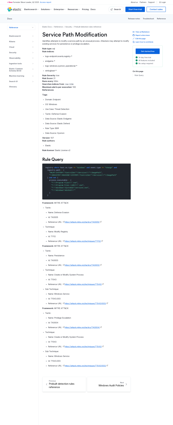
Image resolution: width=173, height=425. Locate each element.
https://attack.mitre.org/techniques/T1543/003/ (85, 303)
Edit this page (139, 38)
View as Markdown (141, 32)
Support (151, 2)
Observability (14, 58)
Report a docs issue (141, 35)
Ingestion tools (15, 64)
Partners (143, 2)
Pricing (85, 9)
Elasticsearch (15, 36)
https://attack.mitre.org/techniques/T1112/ (83, 241)
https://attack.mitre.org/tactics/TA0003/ (82, 265)
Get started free (147, 51)
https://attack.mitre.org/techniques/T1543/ (83, 284)
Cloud (11, 47)
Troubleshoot (148, 18)
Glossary (13, 87)
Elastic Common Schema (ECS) (16, 70)
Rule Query (139, 75)
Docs (93, 9)
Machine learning (16, 76)
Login (162, 2)
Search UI (13, 81)
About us (134, 2)
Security (12, 52)
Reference (161, 18)
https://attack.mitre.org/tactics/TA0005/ (82, 222)
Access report (45, 2)
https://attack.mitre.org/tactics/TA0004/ (82, 327)
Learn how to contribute (143, 42)
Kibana (12, 41)
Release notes (134, 18)
